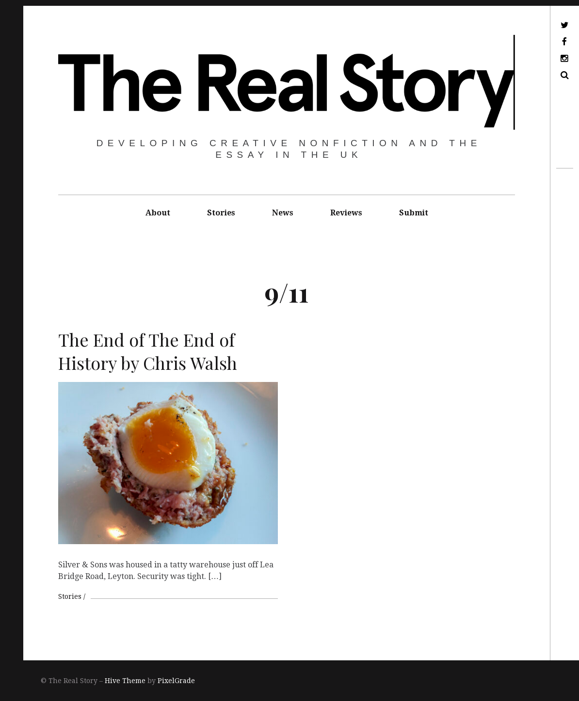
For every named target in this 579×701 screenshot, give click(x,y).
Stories (221, 212)
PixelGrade (176, 681)
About (157, 212)
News (282, 212)
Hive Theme (125, 681)
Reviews (346, 212)
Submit (413, 212)
